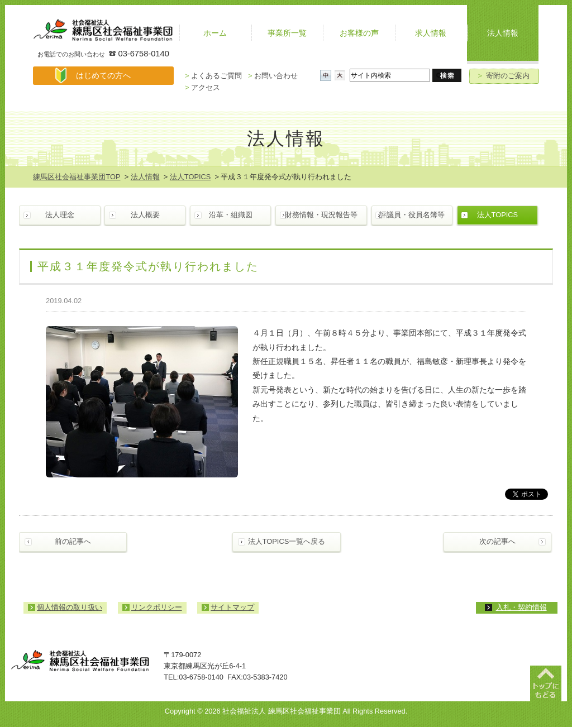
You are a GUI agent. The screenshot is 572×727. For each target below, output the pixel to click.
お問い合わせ (273, 75)
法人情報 (145, 177)
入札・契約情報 (521, 607)
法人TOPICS (190, 177)
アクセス (202, 87)
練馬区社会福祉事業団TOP (76, 177)
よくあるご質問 (213, 75)
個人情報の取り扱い (69, 607)
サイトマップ (232, 607)
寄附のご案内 (504, 75)
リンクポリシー (156, 607)
